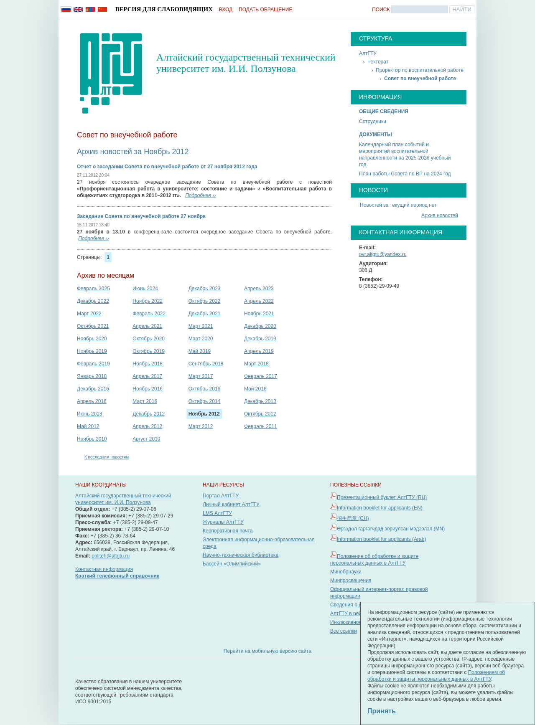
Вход (225, 10)
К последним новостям (106, 457)
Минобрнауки (346, 572)
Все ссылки (343, 631)
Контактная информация (104, 569)
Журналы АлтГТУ (223, 522)
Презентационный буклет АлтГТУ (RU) (382, 497)
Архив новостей (439, 215)
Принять (381, 711)
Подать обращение (265, 10)
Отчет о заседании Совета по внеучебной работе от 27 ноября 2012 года (167, 167)
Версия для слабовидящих (164, 9)
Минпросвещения (350, 580)
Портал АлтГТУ (221, 496)
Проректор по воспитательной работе (420, 70)
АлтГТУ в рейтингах (353, 613)
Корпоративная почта (228, 531)
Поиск (381, 10)
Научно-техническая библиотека (240, 555)
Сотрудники (372, 121)
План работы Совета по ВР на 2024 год (405, 174)
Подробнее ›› (200, 195)
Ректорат (377, 62)
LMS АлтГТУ (217, 513)
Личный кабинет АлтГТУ (231, 504)
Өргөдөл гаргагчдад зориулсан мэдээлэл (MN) (391, 529)
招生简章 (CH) (353, 518)
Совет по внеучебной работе (420, 78)
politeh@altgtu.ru (111, 556)
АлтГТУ (368, 53)
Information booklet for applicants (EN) (380, 508)
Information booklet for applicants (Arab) (381, 539)
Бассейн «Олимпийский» (232, 564)
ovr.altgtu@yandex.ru (383, 254)
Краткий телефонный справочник (117, 576)
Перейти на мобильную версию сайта (267, 651)
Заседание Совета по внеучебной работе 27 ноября (141, 216)
